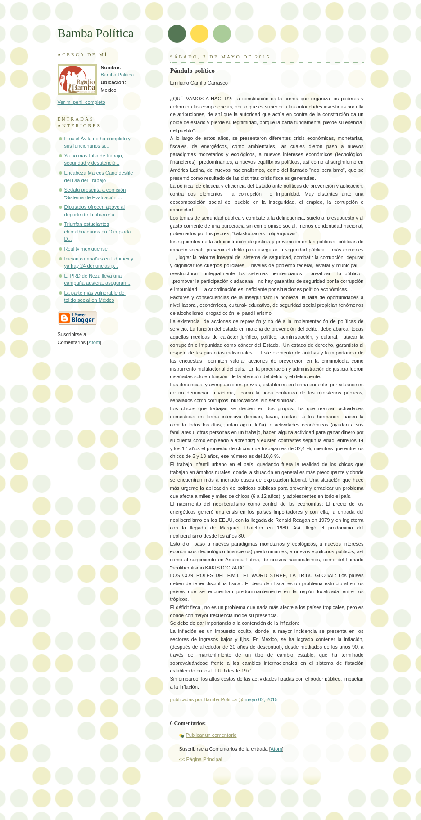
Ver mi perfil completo (81, 102)
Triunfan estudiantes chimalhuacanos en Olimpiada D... (97, 231)
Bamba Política (96, 33)
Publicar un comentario (211, 735)
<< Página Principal (200, 759)
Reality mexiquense (86, 248)
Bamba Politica (117, 74)
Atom (276, 749)
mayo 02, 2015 (260, 699)
